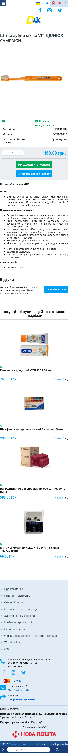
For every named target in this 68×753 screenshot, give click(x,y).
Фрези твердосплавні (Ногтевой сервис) (30, 636)
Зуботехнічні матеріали (19, 616)
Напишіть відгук (56, 289)
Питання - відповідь (17, 595)
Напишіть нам (18, 689)
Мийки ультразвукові (18, 622)
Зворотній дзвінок (22, 699)
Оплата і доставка (15, 602)
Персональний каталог (36, 174)
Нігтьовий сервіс (15, 629)
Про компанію (13, 589)
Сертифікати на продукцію (21, 609)
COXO (7, 649)
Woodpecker (12, 642)
